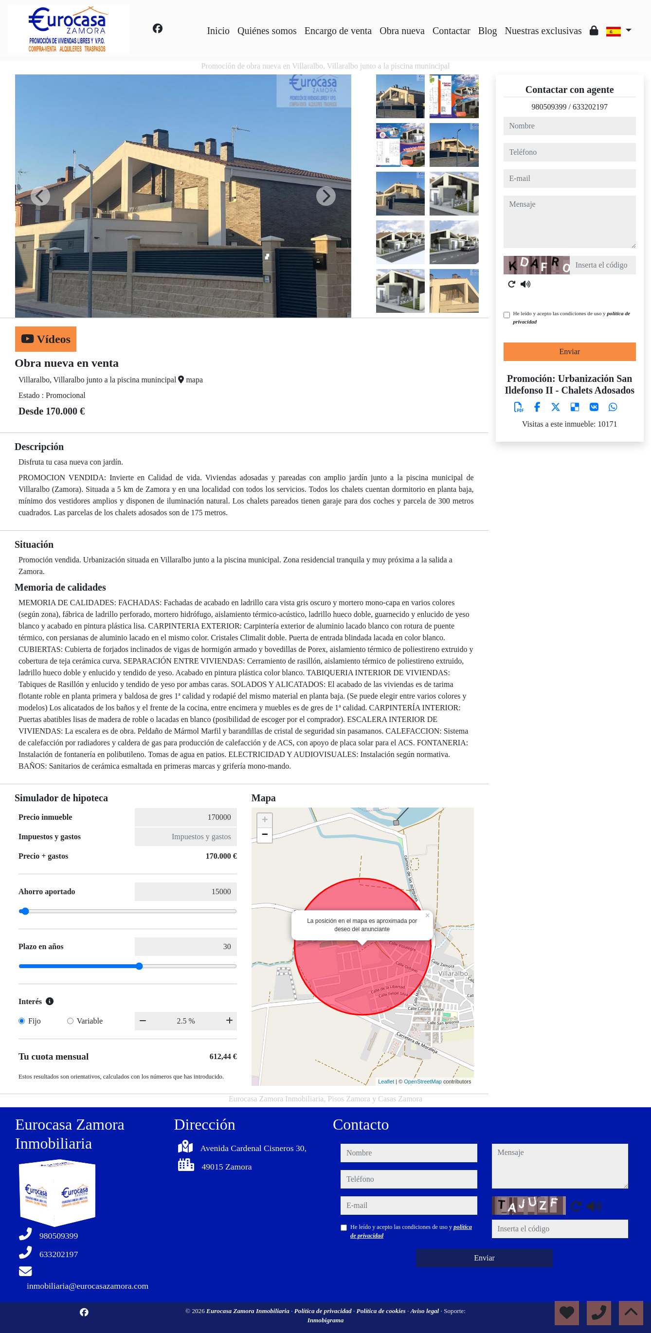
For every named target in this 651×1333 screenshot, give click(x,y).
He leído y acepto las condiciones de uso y (571, 317)
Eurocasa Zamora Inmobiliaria (248, 1311)
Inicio (218, 30)
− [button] (265, 835)
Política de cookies (382, 1311)
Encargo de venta (338, 30)
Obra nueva (402, 30)
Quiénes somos (267, 30)
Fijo (34, 1021)
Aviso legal (426, 1311)
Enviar (569, 351)
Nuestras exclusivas (543, 30)
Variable (90, 1021)
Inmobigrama (325, 1320)
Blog (487, 30)
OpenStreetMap (423, 1081)
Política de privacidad (323, 1311)
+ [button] (265, 820)
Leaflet (386, 1081)
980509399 (549, 107)
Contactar (451, 30)
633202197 (590, 107)
